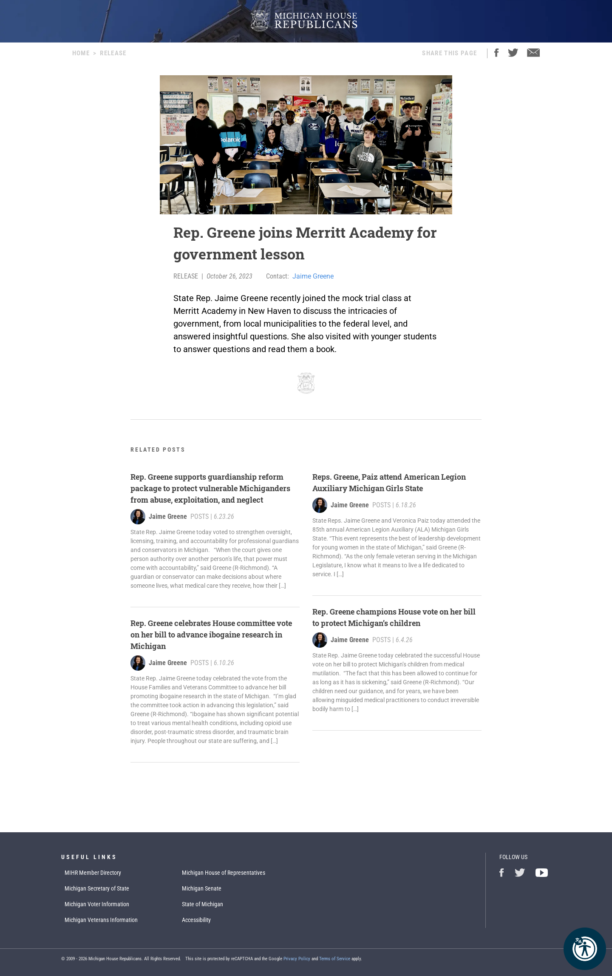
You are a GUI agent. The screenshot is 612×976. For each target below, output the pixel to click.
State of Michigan (202, 904)
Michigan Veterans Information (101, 919)
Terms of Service (334, 959)
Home (81, 53)
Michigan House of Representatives (223, 872)
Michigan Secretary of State (97, 888)
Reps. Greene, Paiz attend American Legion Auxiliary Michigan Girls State (389, 482)
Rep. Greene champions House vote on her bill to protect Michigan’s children (394, 617)
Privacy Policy (296, 959)
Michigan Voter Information (97, 904)
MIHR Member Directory (93, 872)
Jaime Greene (313, 276)
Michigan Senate (201, 888)
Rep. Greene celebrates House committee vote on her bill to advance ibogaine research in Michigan (211, 634)
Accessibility (196, 919)
